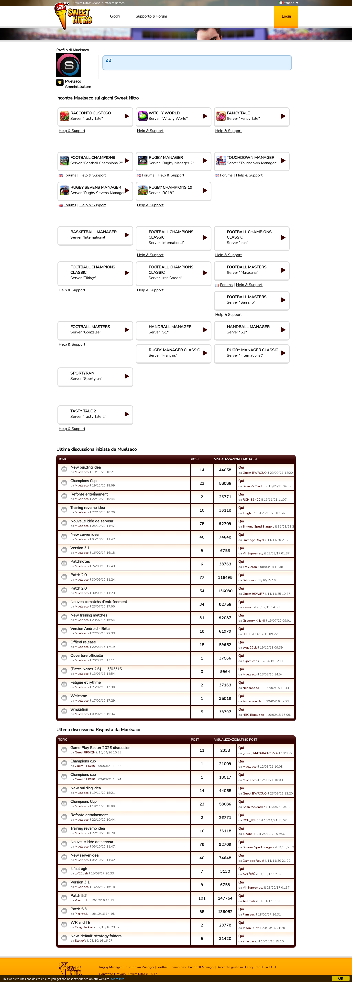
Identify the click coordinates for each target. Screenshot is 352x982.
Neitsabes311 (253, 688)
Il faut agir (78, 869)
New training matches (88, 615)
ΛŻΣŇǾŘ (249, 874)
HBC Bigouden (253, 715)
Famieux (249, 914)
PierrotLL (81, 900)
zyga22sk (250, 647)
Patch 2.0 (78, 575)
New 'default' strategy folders (95, 936)
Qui (241, 467)
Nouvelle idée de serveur (91, 521)
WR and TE (80, 922)
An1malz (249, 901)
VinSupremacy (253, 553)
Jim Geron (250, 567)
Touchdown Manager (139, 967)
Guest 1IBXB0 (85, 766)
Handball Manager (201, 967)
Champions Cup (83, 481)
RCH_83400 (252, 499)
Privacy (121, 974)
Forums (70, 175)
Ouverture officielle (86, 655)
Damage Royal (253, 540)
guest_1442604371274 (260, 753)
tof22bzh (81, 873)
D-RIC (247, 634)
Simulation (79, 709)
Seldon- (248, 580)
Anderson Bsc (253, 701)
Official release (83, 642)
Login (286, 16)
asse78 (248, 607)
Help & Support (72, 130)
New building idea (85, 467)
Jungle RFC (251, 513)
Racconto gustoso (230, 967)
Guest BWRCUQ (255, 473)
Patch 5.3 (78, 895)
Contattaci (106, 974)
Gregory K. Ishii (254, 620)
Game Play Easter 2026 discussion (100, 748)
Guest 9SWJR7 (253, 594)
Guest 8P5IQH (85, 752)
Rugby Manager (110, 967)
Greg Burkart (84, 927)
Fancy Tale (252, 967)
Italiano (286, 3)
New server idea (84, 534)
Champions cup (83, 761)
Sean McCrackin (254, 486)
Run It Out (269, 967)
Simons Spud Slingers (259, 526)
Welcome (78, 696)
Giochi (115, 16)
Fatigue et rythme (85, 682)
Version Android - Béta (90, 628)
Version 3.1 (80, 548)
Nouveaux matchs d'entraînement (98, 602)
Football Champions (171, 967)
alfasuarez (250, 941)
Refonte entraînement (89, 494)
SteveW (80, 940)
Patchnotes (80, 561)
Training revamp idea (87, 507)
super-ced (250, 661)
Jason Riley (251, 928)
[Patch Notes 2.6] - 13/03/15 (96, 669)
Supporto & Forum (151, 16)
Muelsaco (73, 81)
